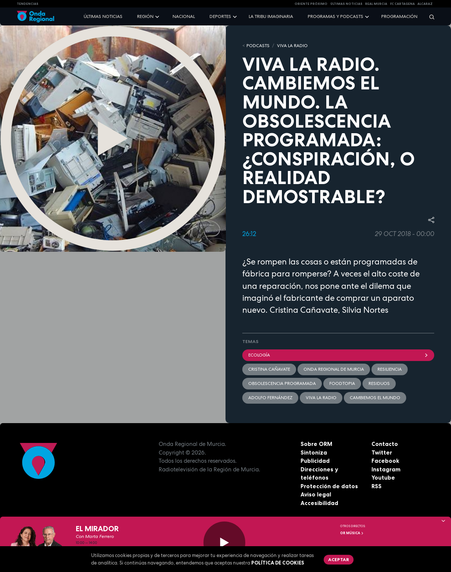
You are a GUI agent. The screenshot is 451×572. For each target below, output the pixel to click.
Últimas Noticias (346, 4)
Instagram (386, 469)
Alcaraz (425, 4)
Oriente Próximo (311, 4)
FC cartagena (402, 4)
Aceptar (338, 559)
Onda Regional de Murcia (334, 369)
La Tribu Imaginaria (271, 16)
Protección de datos (329, 486)
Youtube (383, 477)
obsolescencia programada (282, 383)
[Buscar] (429, 16)
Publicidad (315, 460)
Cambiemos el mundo (375, 398)
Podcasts (258, 46)
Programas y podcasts (335, 16)
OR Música (352, 533)
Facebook (385, 460)
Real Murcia (376, 4)
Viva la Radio (292, 46)
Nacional (183, 16)
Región (145, 16)
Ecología (338, 355)
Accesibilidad (319, 503)
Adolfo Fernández (270, 398)
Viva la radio (321, 398)
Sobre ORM (316, 443)
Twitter (381, 452)
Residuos (379, 383)
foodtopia (342, 383)
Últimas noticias (103, 16)
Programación (399, 16)
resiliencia (389, 369)
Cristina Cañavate (269, 369)
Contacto (384, 443)
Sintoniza (314, 452)
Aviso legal (316, 494)
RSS (376, 486)
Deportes (220, 16)
